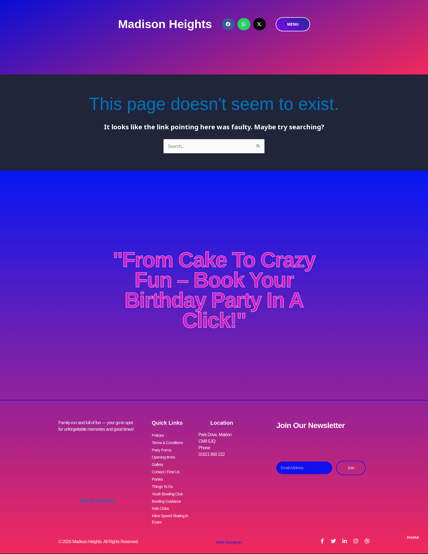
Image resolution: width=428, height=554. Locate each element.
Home (411, 542)
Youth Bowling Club (169, 488)
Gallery (158, 461)
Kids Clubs (161, 501)
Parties (158, 474)
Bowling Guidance (167, 494)
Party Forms (97, 494)
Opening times (164, 455)
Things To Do (163, 481)
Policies (158, 435)
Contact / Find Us (167, 468)
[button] (228, 24)
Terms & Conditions (169, 442)
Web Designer (227, 534)
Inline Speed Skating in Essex (171, 510)
